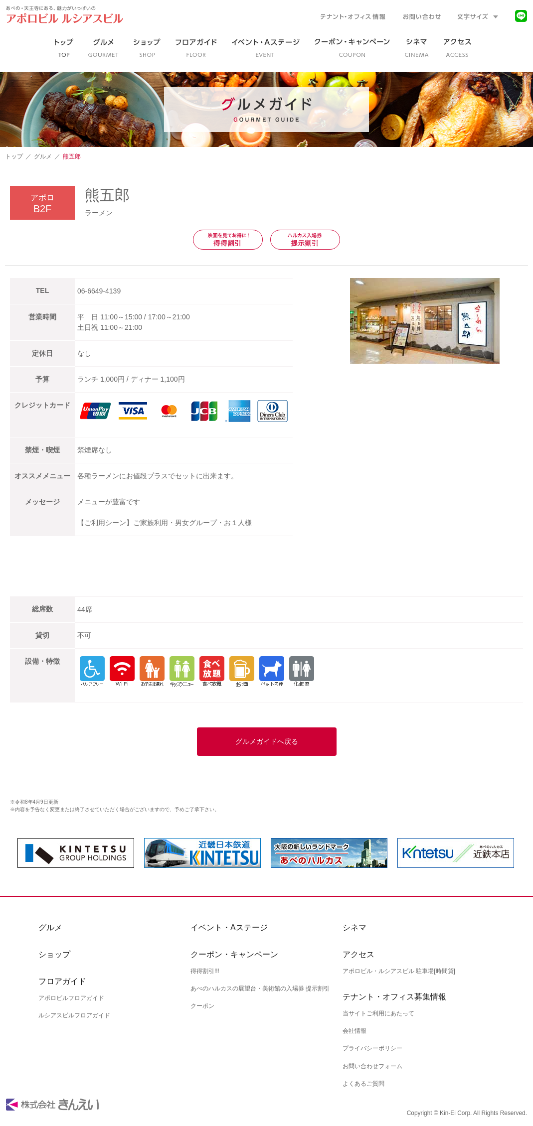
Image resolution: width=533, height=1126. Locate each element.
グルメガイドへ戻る (266, 741)
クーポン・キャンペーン (234, 954)
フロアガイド (62, 981)
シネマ (354, 927)
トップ (14, 156)
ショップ (54, 954)
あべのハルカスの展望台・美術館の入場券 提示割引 (260, 988)
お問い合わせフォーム (372, 1065)
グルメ (43, 156)
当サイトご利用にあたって (378, 1013)
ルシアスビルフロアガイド (74, 1015)
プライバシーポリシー (372, 1048)
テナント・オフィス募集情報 (394, 996)
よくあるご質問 (363, 1083)
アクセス (358, 954)
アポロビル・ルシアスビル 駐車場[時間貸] (399, 971)
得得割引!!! (204, 971)
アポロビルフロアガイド (71, 997)
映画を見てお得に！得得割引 (228, 240)
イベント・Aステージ (229, 927)
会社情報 (354, 1030)
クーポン (202, 1005)
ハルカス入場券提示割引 (305, 240)
